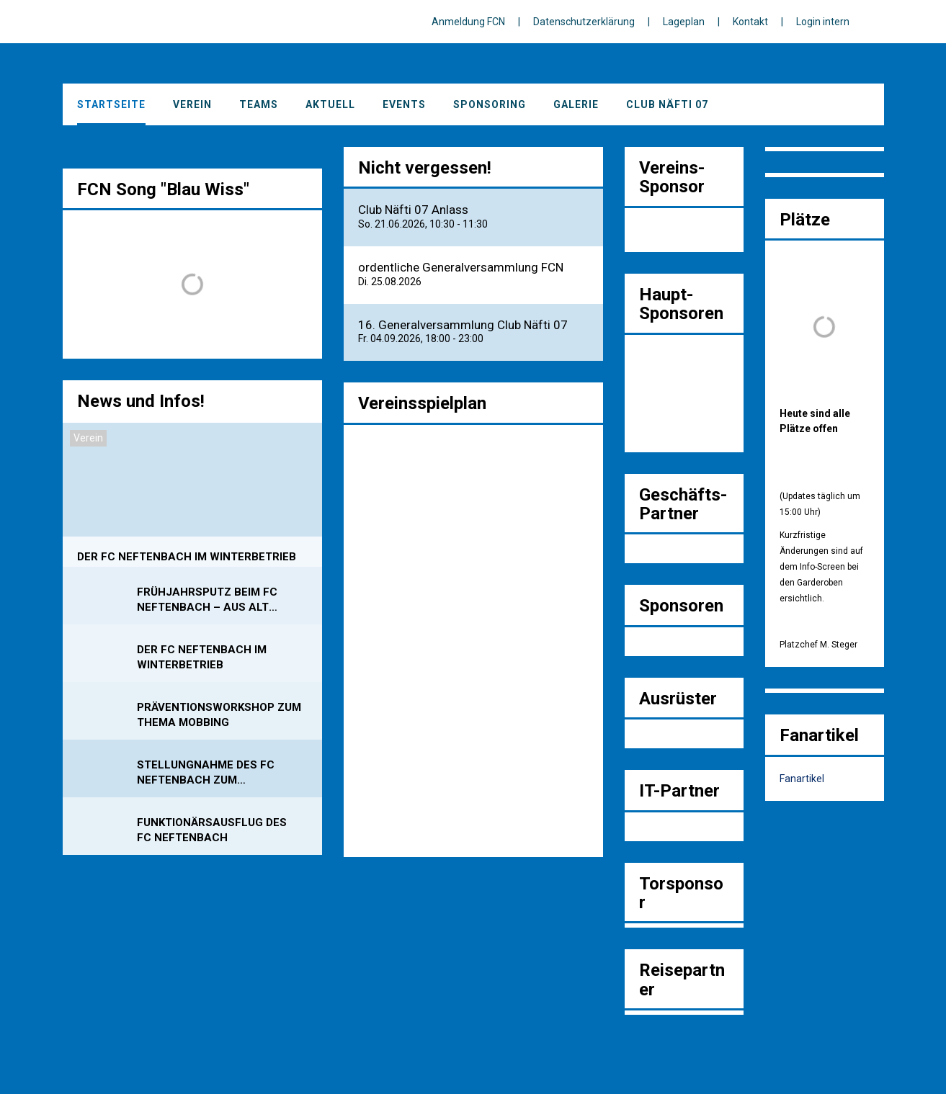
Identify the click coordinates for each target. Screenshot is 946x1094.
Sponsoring (489, 104)
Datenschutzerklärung (584, 21)
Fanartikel (802, 778)
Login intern (822, 21)
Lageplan (684, 21)
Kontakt (750, 21)
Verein (192, 104)
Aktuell (330, 104)
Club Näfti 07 (667, 104)
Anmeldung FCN (468, 21)
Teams (258, 104)
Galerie (576, 104)
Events (404, 104)
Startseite (111, 104)
